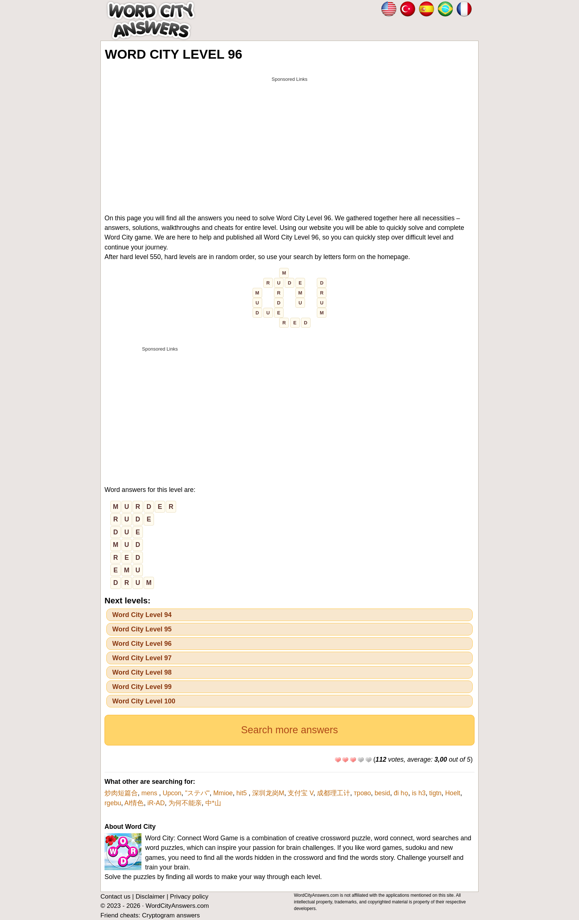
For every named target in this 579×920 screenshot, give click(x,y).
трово (362, 793)
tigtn (435, 793)
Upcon (171, 793)
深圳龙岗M (268, 793)
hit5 (242, 793)
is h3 (418, 793)
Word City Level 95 (142, 629)
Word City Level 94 (142, 614)
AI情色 (134, 803)
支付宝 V (300, 793)
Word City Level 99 (142, 686)
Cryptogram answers (171, 915)
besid (382, 793)
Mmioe (223, 793)
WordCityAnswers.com (177, 905)
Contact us (115, 896)
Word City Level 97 (142, 658)
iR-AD (156, 803)
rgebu (113, 803)
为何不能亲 (185, 803)
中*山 (213, 803)
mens (150, 793)
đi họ (401, 793)
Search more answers (289, 729)
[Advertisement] (289, 137)
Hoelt (452, 793)
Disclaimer (150, 896)
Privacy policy (189, 896)
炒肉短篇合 (121, 793)
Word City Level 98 (142, 672)
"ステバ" (197, 793)
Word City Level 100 (143, 701)
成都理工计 (333, 793)
